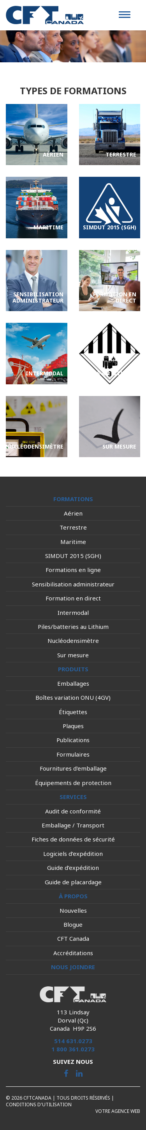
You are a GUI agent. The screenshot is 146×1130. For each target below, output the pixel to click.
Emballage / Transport (73, 825)
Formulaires (73, 754)
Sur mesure (73, 655)
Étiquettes (73, 712)
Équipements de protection (73, 783)
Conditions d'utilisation (39, 1104)
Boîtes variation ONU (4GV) (73, 697)
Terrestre (73, 527)
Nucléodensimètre (73, 640)
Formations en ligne (73, 570)
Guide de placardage (73, 882)
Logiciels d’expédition (73, 853)
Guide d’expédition (73, 867)
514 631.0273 (73, 1041)
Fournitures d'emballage (73, 768)
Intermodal (73, 612)
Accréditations (73, 953)
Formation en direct (73, 598)
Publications (73, 740)
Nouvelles (73, 910)
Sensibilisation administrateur (73, 584)
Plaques (73, 726)
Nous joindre (73, 967)
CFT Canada (73, 938)
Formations (73, 499)
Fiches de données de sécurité (73, 839)
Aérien (73, 513)
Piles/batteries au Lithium (73, 626)
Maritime (73, 542)
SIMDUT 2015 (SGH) (73, 556)
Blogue (73, 924)
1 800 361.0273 (73, 1049)
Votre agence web (117, 1111)
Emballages (73, 683)
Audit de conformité (73, 811)
